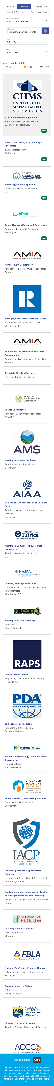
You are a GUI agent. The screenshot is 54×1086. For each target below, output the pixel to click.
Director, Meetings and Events (20, 583)
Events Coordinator (15, 409)
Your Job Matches (15, 12)
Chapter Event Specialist (18, 674)
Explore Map (41, 6)
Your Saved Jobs (39, 12)
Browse (24, 6)
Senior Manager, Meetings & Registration (26, 224)
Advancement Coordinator (19, 264)
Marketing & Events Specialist (20, 184)
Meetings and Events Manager (20, 620)
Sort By (8, 66)
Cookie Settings (22, 1060)
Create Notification (39, 66)
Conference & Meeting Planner (21, 117)
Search (10, 6)
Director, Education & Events (20, 1023)
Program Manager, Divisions (19, 986)
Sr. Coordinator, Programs (18, 723)
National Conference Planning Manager (25, 968)
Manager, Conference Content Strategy (26, 318)
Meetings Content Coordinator (21, 460)
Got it (37, 1060)
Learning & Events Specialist (20, 928)
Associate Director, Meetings (20, 373)
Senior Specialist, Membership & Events (25, 798)
